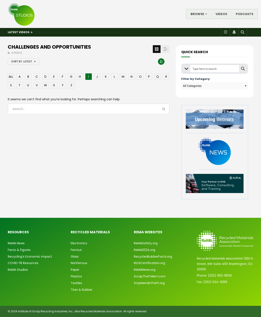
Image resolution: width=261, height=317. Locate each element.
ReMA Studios (18, 270)
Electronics (79, 243)
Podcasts (244, 14)
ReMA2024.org (144, 250)
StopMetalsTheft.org (149, 283)
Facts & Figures (19, 250)
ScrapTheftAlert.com (150, 276)
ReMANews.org (144, 270)
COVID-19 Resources (23, 263)
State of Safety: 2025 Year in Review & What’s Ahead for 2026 (75, 32)
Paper (75, 270)
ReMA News (16, 243)
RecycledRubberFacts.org (153, 256)
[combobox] (214, 86)
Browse (197, 14)
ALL (11, 76)
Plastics (76, 276)
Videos (221, 14)
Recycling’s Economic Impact (30, 256)
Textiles (76, 283)
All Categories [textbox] (192, 86)
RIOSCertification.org (149, 263)
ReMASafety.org (146, 243)
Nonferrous (79, 263)
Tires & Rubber (81, 290)
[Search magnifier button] (243, 69)
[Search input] (215, 69)
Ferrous (76, 250)
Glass (75, 256)
